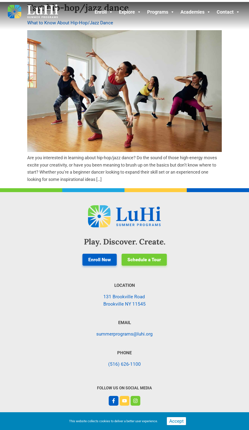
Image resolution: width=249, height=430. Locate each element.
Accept (176, 421)
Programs (161, 12)
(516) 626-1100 (124, 364)
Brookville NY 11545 (124, 304)
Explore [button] (130, 12)
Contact (228, 12)
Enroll (104, 12)
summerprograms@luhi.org (124, 334)
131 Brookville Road (124, 296)
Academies (195, 12)
